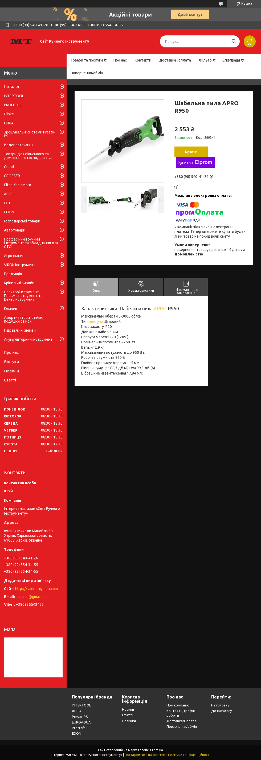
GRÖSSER (12, 176)
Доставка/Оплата (181, 721)
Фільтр (205, 60)
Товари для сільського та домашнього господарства (28, 156)
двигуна (95, 321)
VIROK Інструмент (19, 265)
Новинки (129, 721)
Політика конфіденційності (189, 755)
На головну (220, 705)
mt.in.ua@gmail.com (32, 597)
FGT (7, 203)
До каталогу (221, 711)
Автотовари (14, 230)
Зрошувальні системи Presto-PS (29, 134)
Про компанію (178, 705)
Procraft (78, 728)
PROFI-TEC (13, 105)
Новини (11, 371)
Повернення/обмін (87, 73)
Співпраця (231, 60)
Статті (10, 380)
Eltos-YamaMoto (17, 185)
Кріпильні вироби (19, 283)
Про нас (120, 60)
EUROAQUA (81, 722)
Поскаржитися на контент (145, 755)
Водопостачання (18, 145)
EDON (9, 212)
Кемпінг (11, 308)
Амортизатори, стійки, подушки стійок (23, 319)
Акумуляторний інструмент (28, 339)
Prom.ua (156, 750)
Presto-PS (80, 716)
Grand (9, 167)
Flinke (9, 114)
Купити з (195, 162)
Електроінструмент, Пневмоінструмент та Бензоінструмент (23, 296)
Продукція (13, 274)
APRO (160, 308)
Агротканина (15, 256)
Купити (191, 152)
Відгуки (11, 361)
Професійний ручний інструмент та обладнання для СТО (31, 243)
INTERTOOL (14, 96)
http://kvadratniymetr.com (36, 589)
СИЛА (9, 123)
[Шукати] (234, 41)
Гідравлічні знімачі (20, 330)
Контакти (143, 60)
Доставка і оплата (175, 60)
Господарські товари (22, 221)
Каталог (12, 86)
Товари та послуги (87, 60)
